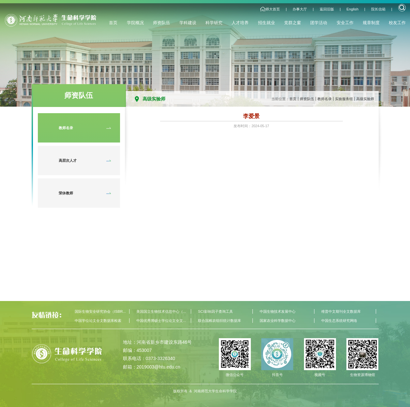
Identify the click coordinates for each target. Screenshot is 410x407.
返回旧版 (327, 9)
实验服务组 (344, 99)
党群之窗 (292, 22)
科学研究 (213, 22)
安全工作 (345, 22)
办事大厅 (300, 9)
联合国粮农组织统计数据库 (219, 321)
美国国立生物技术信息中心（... (161, 311)
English (352, 9)
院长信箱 (378, 9)
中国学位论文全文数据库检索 (98, 321)
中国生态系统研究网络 (339, 321)
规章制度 (371, 22)
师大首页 (273, 9)
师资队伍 (161, 22)
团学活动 (318, 22)
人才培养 (240, 22)
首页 (113, 22)
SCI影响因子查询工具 (215, 311)
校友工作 (397, 22)
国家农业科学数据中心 (278, 321)
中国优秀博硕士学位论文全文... (161, 321)
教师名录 (324, 99)
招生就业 (266, 22)
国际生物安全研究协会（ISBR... (100, 311)
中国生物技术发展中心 (278, 311)
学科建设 (187, 22)
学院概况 (135, 22)
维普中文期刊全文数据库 (341, 311)
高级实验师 (365, 99)
